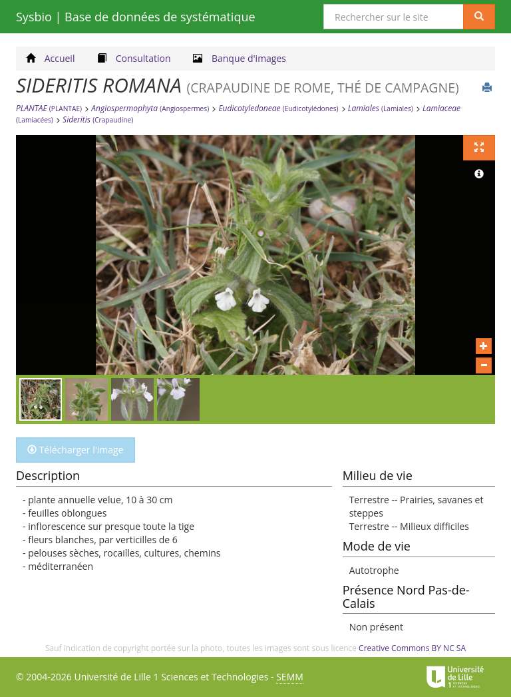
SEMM (289, 676)
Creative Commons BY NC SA (412, 648)
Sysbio (136, 17)
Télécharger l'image (75, 449)
